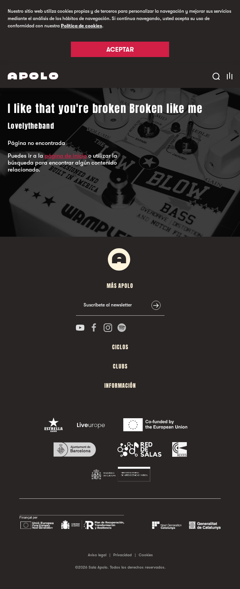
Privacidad (122, 555)
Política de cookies (81, 26)
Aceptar (120, 49)
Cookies (146, 555)
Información (120, 386)
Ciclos (120, 347)
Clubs (120, 366)
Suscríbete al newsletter (108, 305)
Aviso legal (97, 555)
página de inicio (66, 155)
